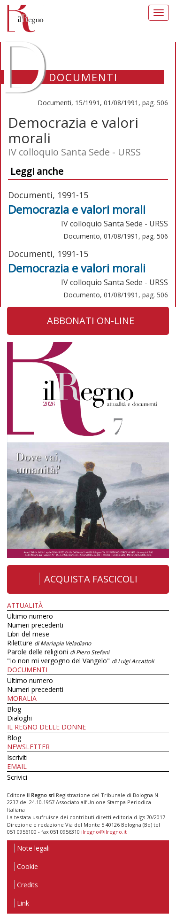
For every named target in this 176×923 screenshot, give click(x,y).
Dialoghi (19, 718)
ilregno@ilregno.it (104, 831)
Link (21, 903)
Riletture (49, 642)
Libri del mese (28, 633)
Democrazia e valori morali (76, 209)
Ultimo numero (30, 616)
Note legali (32, 848)
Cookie (26, 866)
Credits (26, 884)
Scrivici (17, 777)
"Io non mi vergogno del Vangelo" (80, 660)
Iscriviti (17, 757)
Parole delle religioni (58, 651)
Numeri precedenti (35, 625)
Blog (14, 709)
